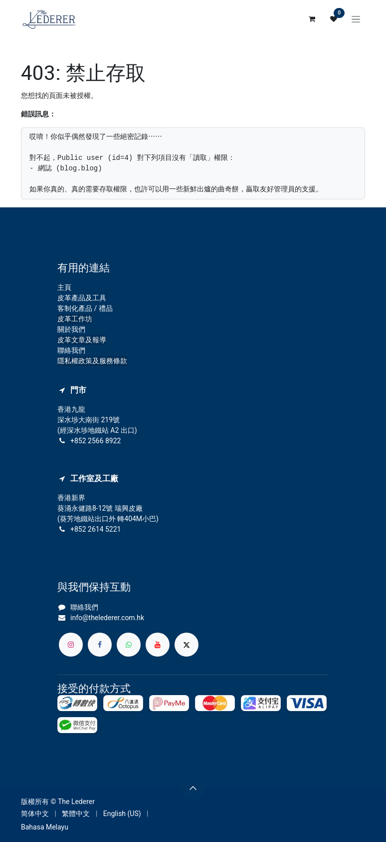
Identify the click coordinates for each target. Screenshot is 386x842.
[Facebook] (100, 645)
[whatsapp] (129, 645)
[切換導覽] (356, 18)
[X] (186, 645)
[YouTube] (158, 645)
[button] (193, 788)
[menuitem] (35, 814)
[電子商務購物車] (312, 19)
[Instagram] (71, 645)
